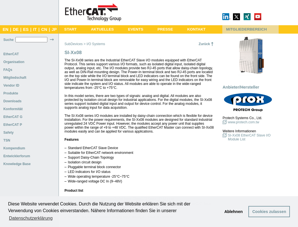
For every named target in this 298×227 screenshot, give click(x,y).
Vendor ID (11, 85)
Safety (8, 133)
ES (26, 29)
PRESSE (165, 29)
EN (5, 29)
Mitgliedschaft (14, 78)
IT (35, 29)
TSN (6, 140)
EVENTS (135, 29)
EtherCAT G (12, 117)
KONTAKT (196, 29)
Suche (8, 40)
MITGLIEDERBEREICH (246, 29)
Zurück (204, 44)
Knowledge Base (17, 164)
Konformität (13, 109)
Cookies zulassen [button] (269, 211)
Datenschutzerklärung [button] (31, 218)
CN (44, 29)
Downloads (12, 101)
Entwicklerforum (16, 156)
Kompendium (14, 148)
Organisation (13, 62)
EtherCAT (11, 54)
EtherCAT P (12, 125)
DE (16, 29)
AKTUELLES (102, 29)
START (70, 29)
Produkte (10, 93)
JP (54, 29)
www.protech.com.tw (243, 122)
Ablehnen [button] (233, 211)
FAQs (7, 70)
